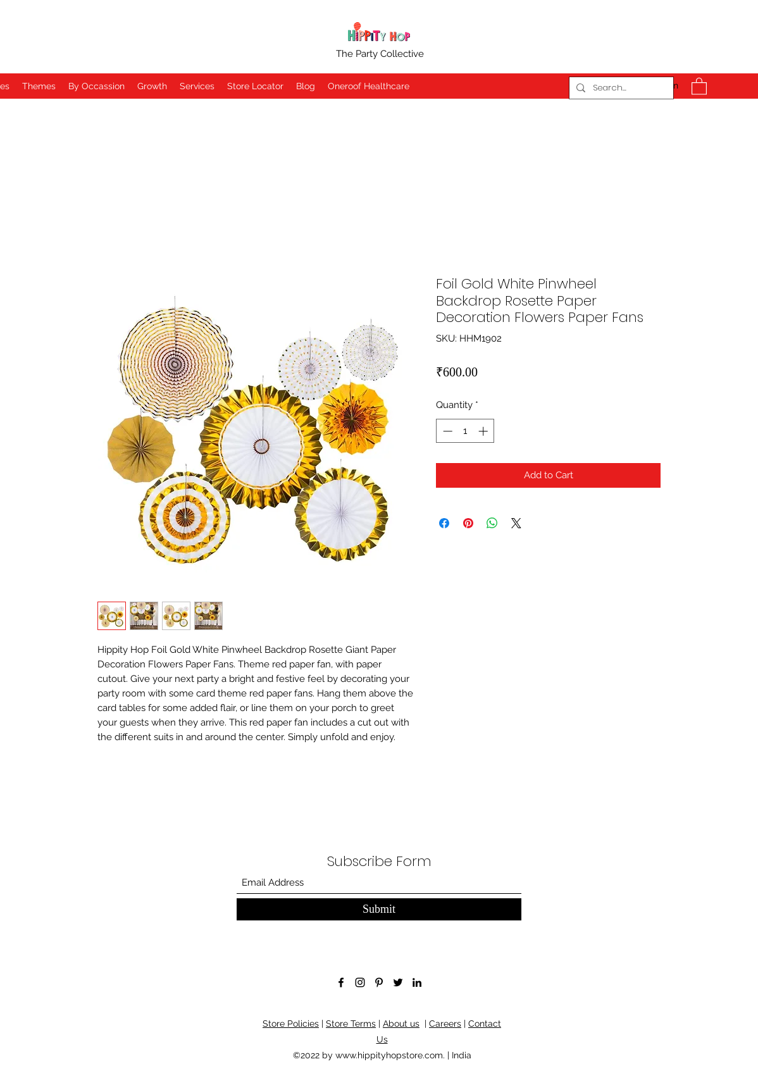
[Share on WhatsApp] (492, 523)
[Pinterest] (379, 982)
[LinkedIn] (417, 982)
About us (401, 1023)
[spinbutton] (465, 431)
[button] (699, 86)
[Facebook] (341, 982)
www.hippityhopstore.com (389, 1055)
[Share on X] (516, 523)
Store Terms (351, 1023)
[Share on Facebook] (444, 523)
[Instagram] (360, 982)
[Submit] (379, 909)
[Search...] (620, 88)
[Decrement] (446, 431)
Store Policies (291, 1023)
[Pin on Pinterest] (468, 523)
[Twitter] (398, 982)
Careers (445, 1023)
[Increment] (484, 431)
